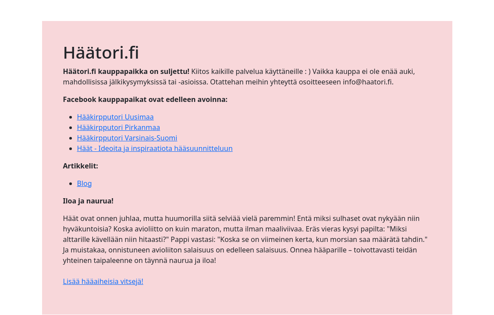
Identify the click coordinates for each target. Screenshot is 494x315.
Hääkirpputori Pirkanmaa (118, 127)
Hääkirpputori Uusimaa (115, 117)
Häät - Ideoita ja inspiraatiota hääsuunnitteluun (155, 148)
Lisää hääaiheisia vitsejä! (103, 281)
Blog (84, 183)
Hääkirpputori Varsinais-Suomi (127, 138)
